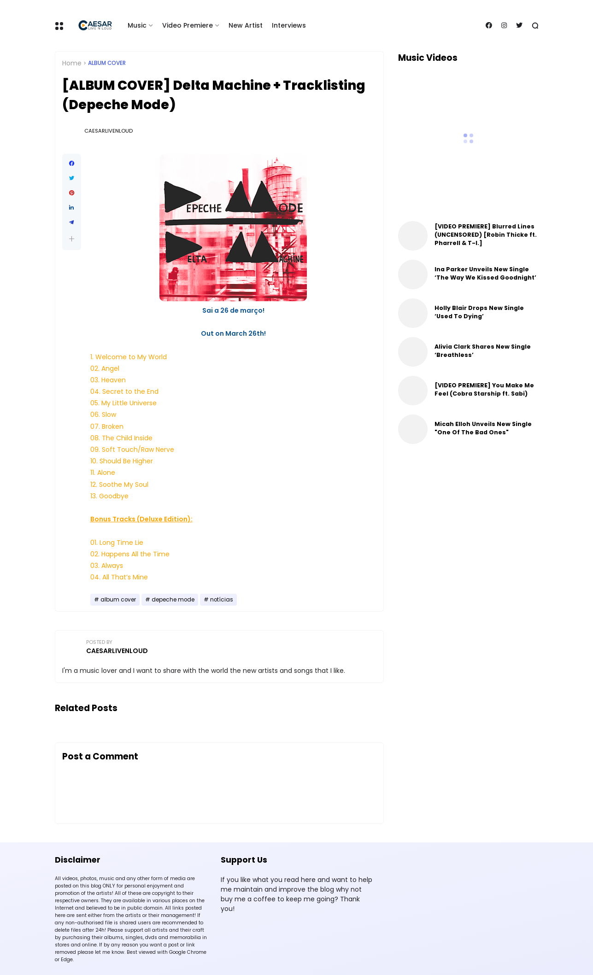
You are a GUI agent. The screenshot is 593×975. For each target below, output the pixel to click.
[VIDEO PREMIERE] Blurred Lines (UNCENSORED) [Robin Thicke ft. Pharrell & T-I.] (485, 234)
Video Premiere (187, 25)
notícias (221, 599)
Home (72, 63)
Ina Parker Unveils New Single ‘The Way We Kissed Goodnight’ (485, 273)
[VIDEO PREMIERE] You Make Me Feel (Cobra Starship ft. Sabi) (484, 389)
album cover (107, 63)
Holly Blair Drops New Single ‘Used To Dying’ (479, 312)
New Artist (246, 25)
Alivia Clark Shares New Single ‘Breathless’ (482, 351)
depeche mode (173, 599)
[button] (71, 238)
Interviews (289, 25)
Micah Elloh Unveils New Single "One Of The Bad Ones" (483, 428)
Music (137, 25)
